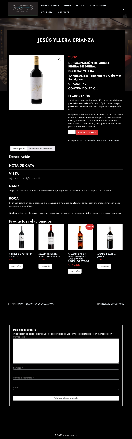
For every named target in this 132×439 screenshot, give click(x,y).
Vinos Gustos (70, 435)
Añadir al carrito (87, 132)
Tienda (67, 5)
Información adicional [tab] (41, 148)
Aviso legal (47, 12)
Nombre (18, 367)
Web (15, 387)
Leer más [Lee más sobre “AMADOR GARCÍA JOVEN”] (104, 266)
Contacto (63, 12)
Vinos (116, 140)
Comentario (20, 336)
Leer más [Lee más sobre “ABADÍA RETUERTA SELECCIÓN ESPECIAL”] (45, 266)
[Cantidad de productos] (72, 132)
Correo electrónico (23, 377)
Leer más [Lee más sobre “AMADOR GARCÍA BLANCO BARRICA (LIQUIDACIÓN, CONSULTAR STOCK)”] (75, 271)
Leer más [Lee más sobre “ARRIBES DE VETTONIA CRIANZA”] (16, 266)
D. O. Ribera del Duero (91, 140)
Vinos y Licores (49, 5)
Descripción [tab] (18, 148)
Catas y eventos (97, 5)
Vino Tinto (108, 140)
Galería (80, 5)
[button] (59, 59)
